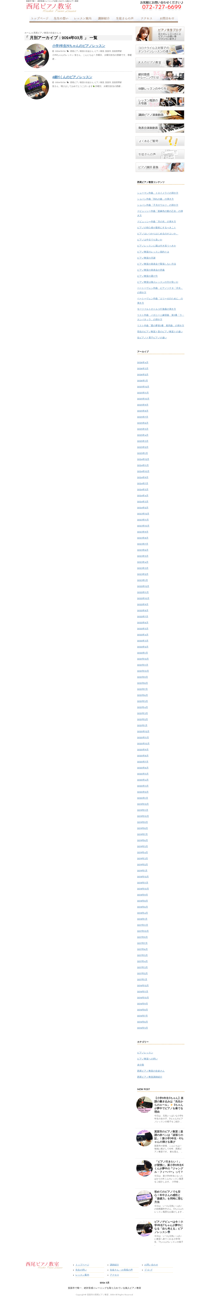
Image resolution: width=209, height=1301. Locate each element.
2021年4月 (142, 707)
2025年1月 (142, 453)
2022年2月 (142, 647)
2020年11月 (143, 737)
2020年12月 (143, 731)
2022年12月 (143, 586)
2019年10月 (143, 816)
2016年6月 (142, 1022)
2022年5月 (142, 629)
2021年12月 (143, 659)
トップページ (82, 1265)
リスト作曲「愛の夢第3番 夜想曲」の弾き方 (160, 326)
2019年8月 (142, 828)
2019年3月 (142, 858)
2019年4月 (142, 852)
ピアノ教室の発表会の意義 (151, 270)
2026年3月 (142, 369)
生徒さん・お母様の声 (121, 1270)
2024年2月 (142, 508)
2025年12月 (143, 387)
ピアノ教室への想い (147, 1059)
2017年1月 (142, 979)
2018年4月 (142, 913)
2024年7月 (142, 483)
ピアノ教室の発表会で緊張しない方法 (156, 264)
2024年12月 (143, 459)
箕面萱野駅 (117, 51)
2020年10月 (143, 744)
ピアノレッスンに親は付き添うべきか (156, 246)
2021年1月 (142, 725)
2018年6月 (142, 907)
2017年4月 (142, 961)
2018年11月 (142, 883)
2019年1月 (142, 871)
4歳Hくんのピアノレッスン (72, 77)
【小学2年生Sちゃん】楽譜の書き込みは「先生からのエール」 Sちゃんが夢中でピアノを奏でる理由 (168, 1105)
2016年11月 (142, 992)
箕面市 (108, 51)
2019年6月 (142, 840)
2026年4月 (142, 362)
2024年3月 (142, 502)
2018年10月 (143, 889)
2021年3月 (142, 713)
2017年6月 (142, 949)
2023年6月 (142, 550)
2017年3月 (142, 967)
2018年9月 (142, 895)
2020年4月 (143, 780)
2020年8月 (143, 756)
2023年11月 (143, 520)
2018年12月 (143, 877)
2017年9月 (142, 937)
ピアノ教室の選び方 (147, 276)
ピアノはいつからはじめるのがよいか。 (157, 234)
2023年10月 (143, 526)
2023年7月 (142, 544)
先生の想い (81, 1270)
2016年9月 (142, 1004)
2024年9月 (142, 477)
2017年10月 (143, 931)
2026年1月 (142, 381)
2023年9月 (142, 532)
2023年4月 (142, 562)
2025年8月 (142, 411)
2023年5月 (142, 556)
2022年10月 (143, 598)
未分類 (140, 1065)
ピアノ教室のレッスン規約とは (153, 252)
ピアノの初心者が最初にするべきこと (156, 228)
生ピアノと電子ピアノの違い (152, 338)
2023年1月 (142, 580)
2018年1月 (142, 919)
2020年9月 (143, 750)
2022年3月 (142, 641)
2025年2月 (142, 447)
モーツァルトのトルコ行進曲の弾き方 (156, 309)
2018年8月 (142, 901)
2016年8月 (142, 1010)
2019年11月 (142, 810)
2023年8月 (142, 538)
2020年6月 (143, 768)
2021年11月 (142, 665)
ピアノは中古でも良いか (149, 240)
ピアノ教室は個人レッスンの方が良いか (157, 282)
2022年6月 (142, 623)
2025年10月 (143, 399)
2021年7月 (142, 689)
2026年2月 (142, 375)
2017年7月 (142, 943)
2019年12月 (143, 804)
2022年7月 (142, 617)
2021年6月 (142, 695)
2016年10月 (143, 998)
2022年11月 (143, 592)
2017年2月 (142, 973)
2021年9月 (142, 677)
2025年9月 (142, 405)
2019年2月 (142, 865)
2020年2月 (143, 792)
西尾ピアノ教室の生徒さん (82, 51)
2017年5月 (142, 955)
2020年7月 (142, 762)
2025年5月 (142, 429)
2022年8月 (142, 610)
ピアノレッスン (145, 1053)
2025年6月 (142, 423)
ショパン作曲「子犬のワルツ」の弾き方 (157, 205)
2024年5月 (142, 489)
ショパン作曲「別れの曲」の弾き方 (155, 199)
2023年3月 (142, 568)
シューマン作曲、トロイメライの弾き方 (157, 193)
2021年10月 (143, 671)
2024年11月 (143, 465)
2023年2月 (142, 574)
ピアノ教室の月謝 (146, 258)
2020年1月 (142, 798)
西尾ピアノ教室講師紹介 (149, 1077)
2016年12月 (143, 985)
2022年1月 (142, 653)
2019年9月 (142, 822)
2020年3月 (143, 786)
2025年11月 (143, 393)
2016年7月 (142, 1016)
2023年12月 (143, 514)
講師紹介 (114, 1265)
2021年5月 (142, 701)
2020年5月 (143, 774)
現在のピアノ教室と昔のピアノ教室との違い (160, 332)
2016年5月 (142, 1028)
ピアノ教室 (99, 51)
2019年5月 (142, 846)
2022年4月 (142, 635)
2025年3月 (142, 441)
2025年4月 (142, 435)
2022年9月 (142, 604)
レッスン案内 (82, 1275)
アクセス (114, 1275)
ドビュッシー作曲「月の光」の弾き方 (156, 222)
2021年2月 (142, 719)
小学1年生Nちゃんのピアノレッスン (78, 46)
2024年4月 (142, 496)
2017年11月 (142, 925)
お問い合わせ (151, 1265)
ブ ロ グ (148, 1270)
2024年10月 (143, 471)
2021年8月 (142, 683)
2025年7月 (142, 417)
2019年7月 (142, 834)
